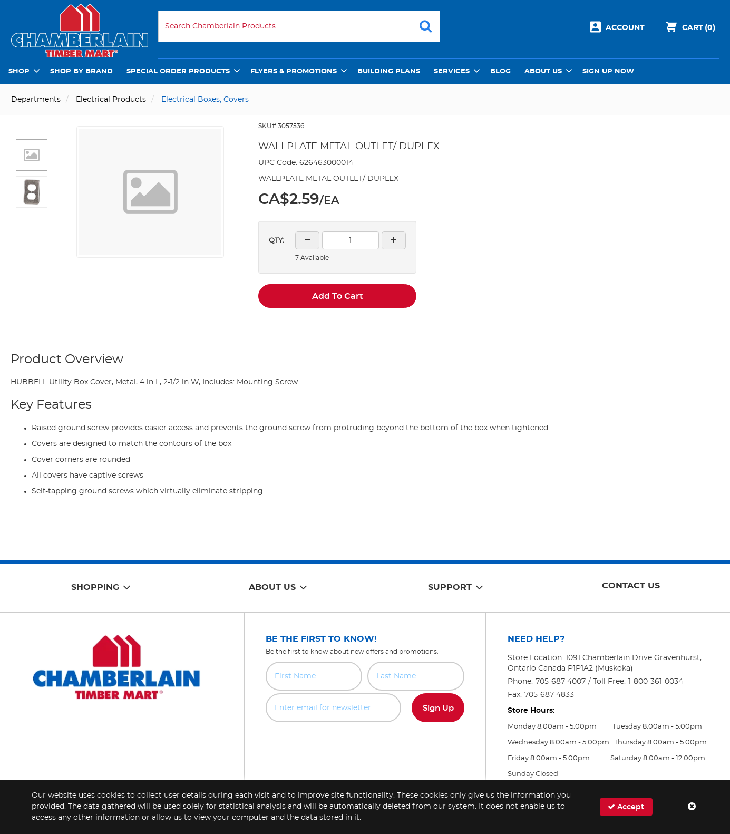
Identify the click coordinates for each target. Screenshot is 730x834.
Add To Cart (337, 296)
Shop (19, 71)
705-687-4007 (561, 681)
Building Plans (388, 71)
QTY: (276, 240)
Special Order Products (178, 71)
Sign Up (438, 708)
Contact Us (631, 585)
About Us (543, 71)
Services (452, 71)
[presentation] (365, 745)
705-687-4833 (549, 695)
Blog (500, 71)
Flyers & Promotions (293, 71)
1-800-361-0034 (655, 681)
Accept (626, 807)
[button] (31, 155)
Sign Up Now (608, 71)
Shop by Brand (81, 71)
